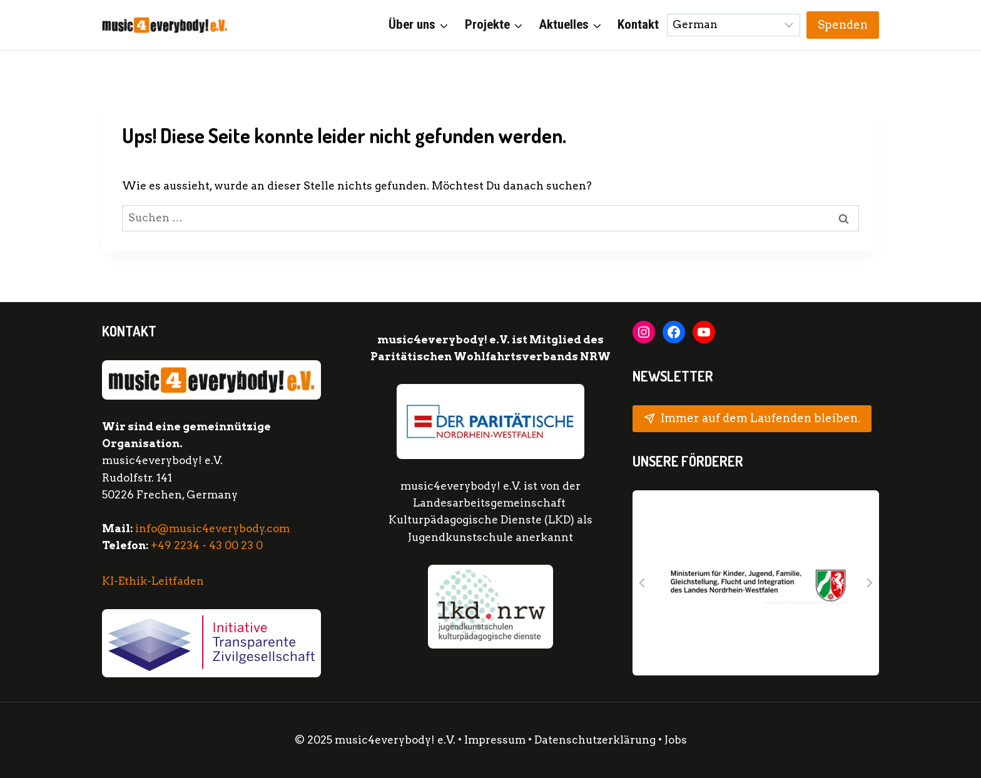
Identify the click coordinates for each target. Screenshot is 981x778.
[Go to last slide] (643, 583)
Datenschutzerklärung (596, 740)
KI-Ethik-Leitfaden (153, 581)
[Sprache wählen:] (734, 25)
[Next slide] (869, 583)
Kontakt (638, 24)
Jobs (675, 740)
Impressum (495, 740)
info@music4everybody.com (212, 528)
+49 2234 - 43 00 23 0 (207, 545)
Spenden (843, 24)
